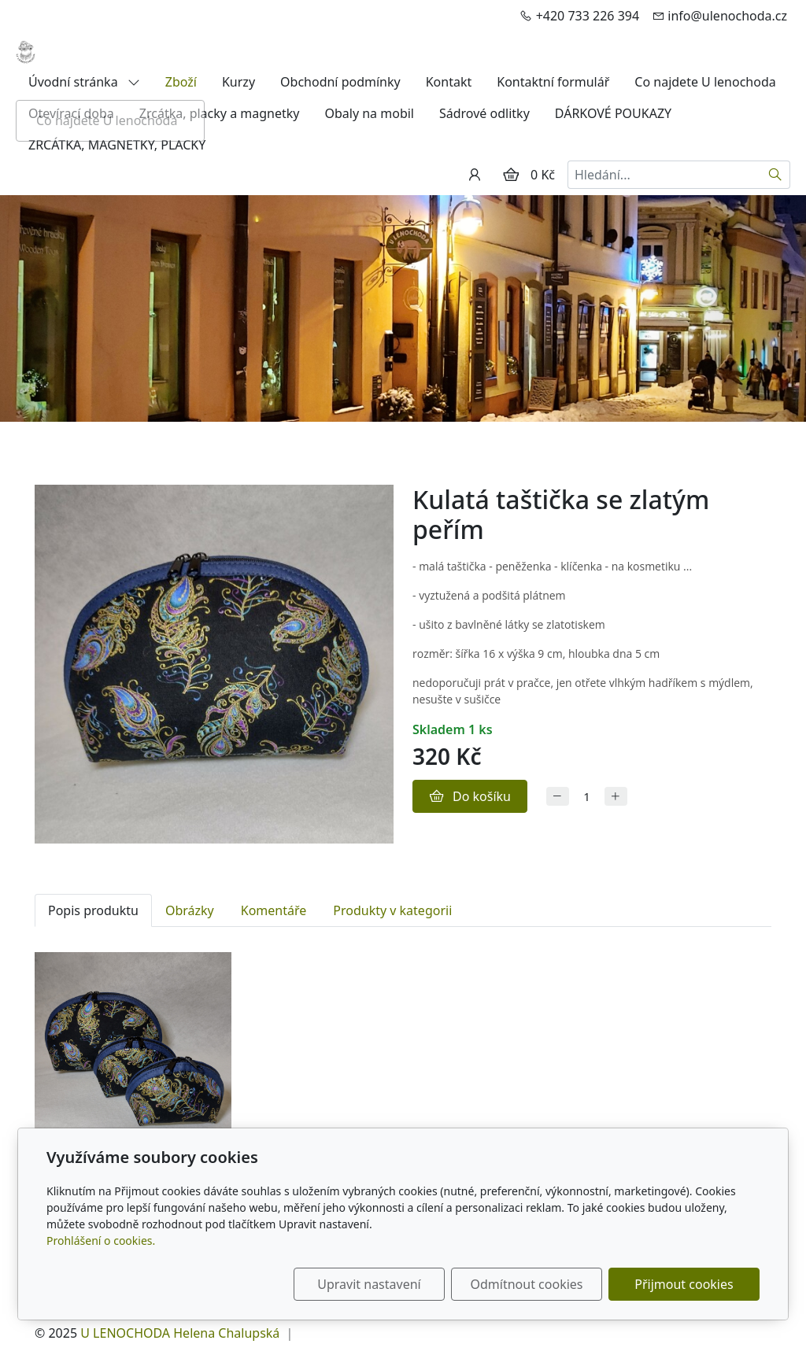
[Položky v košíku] (511, 175)
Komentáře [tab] (274, 910)
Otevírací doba (71, 113)
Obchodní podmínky (340, 81)
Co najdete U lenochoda (704, 81)
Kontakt (449, 81)
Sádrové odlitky (484, 113)
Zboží (181, 81)
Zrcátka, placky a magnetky (219, 113)
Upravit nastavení (368, 1284)
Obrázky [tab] (189, 910)
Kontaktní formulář (553, 81)
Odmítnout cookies (527, 1284)
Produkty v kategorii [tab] (392, 910)
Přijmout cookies (683, 1284)
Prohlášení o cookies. (100, 1240)
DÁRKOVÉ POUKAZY (613, 113)
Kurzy (238, 81)
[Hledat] (775, 175)
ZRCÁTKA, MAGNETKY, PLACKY (116, 144)
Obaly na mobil (369, 113)
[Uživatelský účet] (474, 175)
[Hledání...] (664, 175)
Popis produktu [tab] (93, 910)
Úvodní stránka (84, 81)
